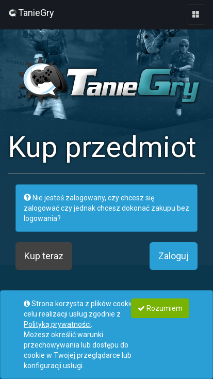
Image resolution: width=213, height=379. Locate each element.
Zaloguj (173, 255)
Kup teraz (43, 255)
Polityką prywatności (57, 324)
